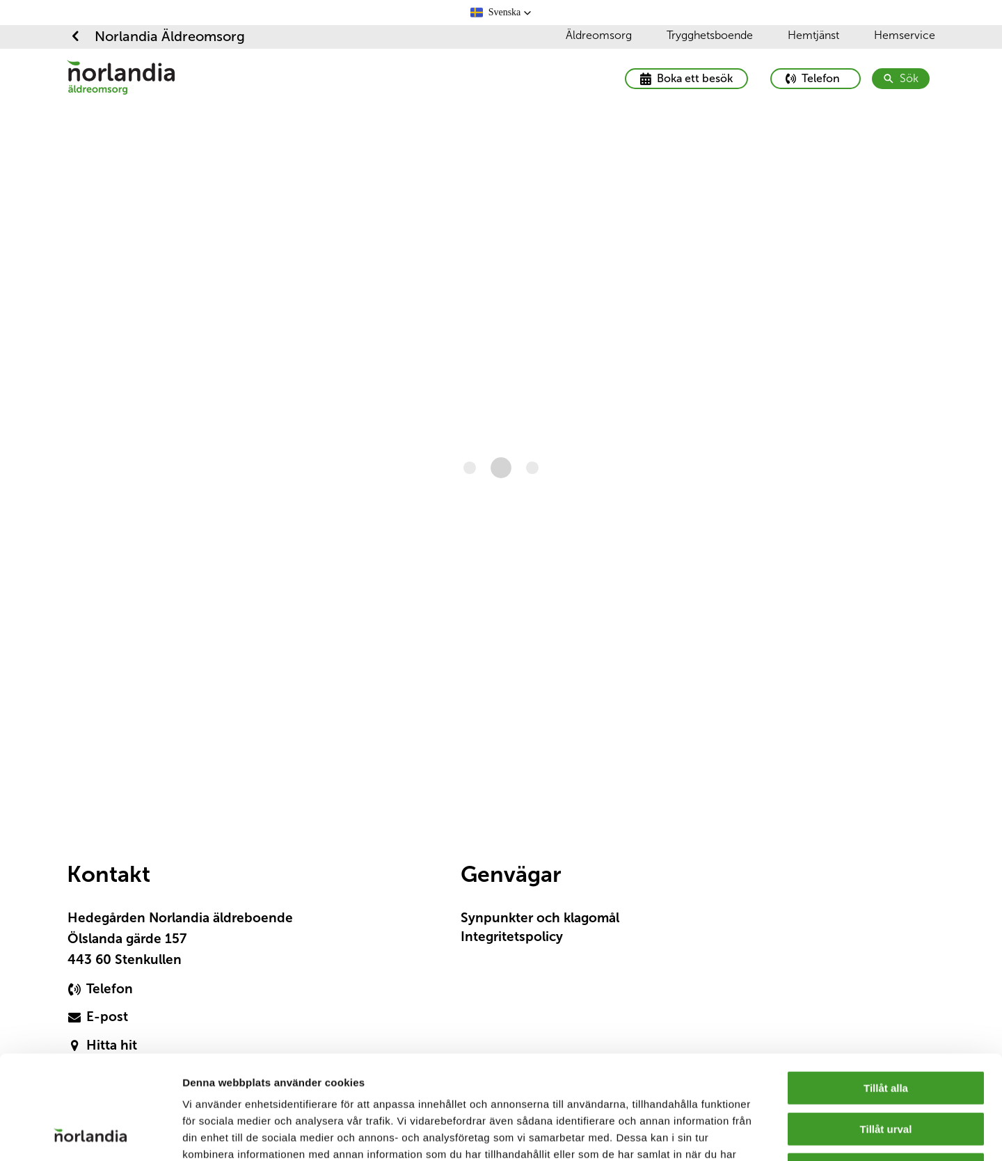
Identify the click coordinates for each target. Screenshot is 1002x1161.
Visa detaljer (751, 1133)
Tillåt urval (886, 1032)
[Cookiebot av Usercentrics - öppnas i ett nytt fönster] (90, 1133)
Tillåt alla (886, 991)
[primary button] (815, 78)
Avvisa (885, 1072)
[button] (501, 12)
